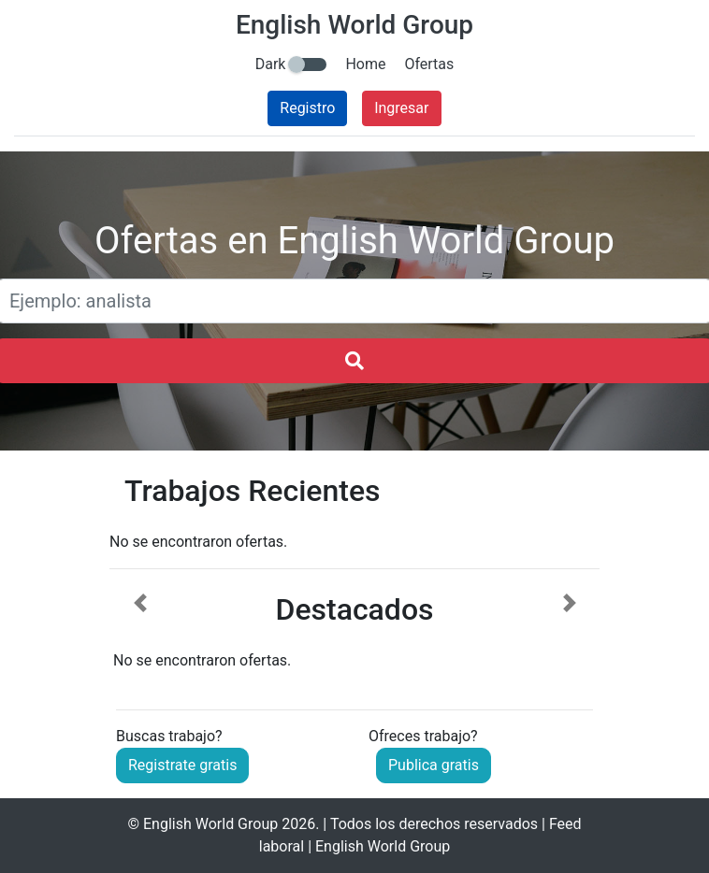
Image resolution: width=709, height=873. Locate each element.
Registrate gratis (182, 765)
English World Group (210, 824)
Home (365, 64)
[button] (140, 633)
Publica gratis (433, 765)
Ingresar (401, 108)
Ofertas (429, 64)
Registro (307, 108)
